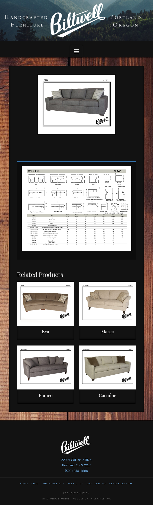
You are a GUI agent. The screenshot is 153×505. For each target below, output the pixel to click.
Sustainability (54, 483)
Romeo (46, 395)
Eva (45, 331)
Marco (107, 331)
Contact (101, 483)
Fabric (73, 483)
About (35, 483)
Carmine (107, 395)
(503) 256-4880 (76, 471)
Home (24, 483)
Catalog (86, 483)
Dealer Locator (121, 483)
